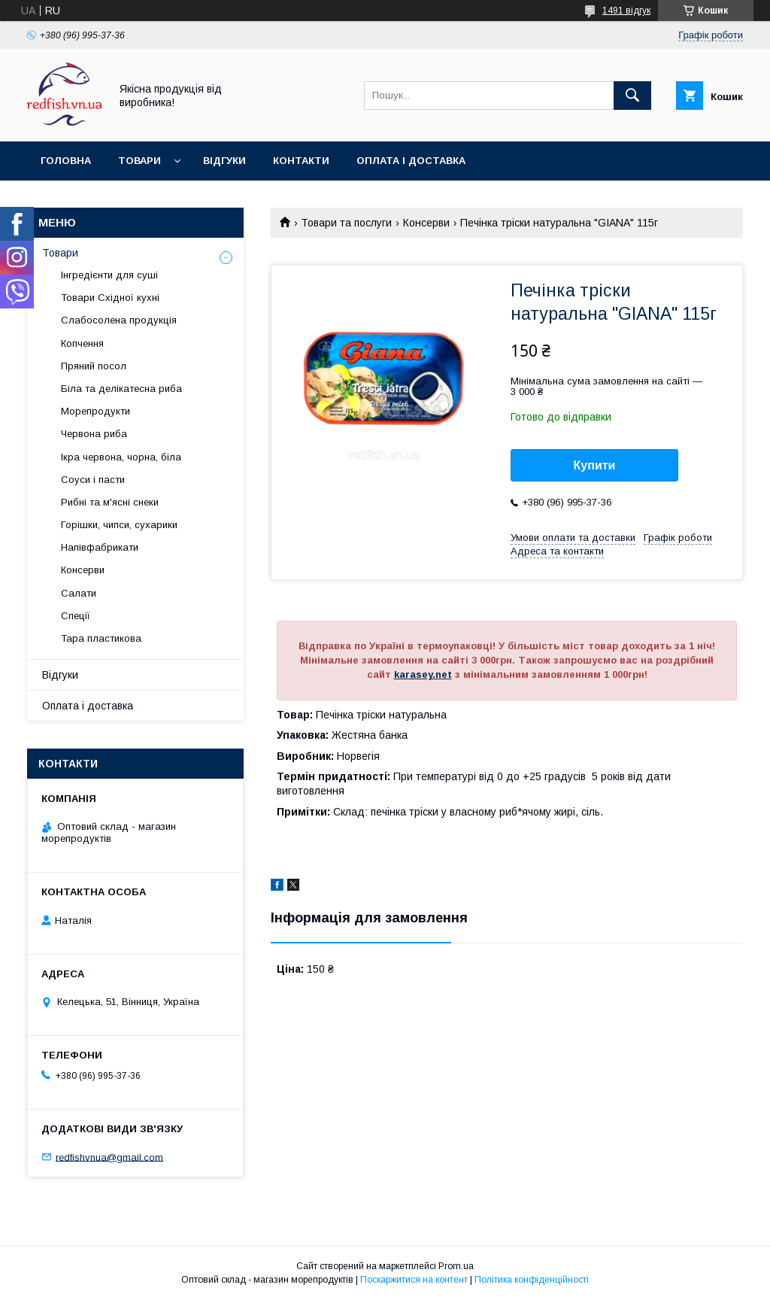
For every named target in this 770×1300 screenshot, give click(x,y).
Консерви (426, 223)
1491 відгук (626, 10)
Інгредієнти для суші (109, 275)
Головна (66, 160)
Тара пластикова (101, 638)
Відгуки (224, 160)
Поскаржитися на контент (414, 1279)
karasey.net (423, 674)
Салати (78, 593)
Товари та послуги (346, 223)
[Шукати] (632, 95)
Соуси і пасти (93, 479)
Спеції (75, 615)
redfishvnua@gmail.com (109, 1156)
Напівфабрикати (99, 547)
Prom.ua (456, 1266)
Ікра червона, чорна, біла (121, 457)
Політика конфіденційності (531, 1279)
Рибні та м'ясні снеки (110, 502)
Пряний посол (93, 366)
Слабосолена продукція (119, 320)
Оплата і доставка (410, 160)
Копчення (82, 343)
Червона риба (94, 433)
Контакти (301, 160)
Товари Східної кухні (110, 297)
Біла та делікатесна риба (121, 388)
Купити (595, 465)
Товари (139, 160)
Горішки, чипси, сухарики (119, 524)
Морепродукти (95, 411)
